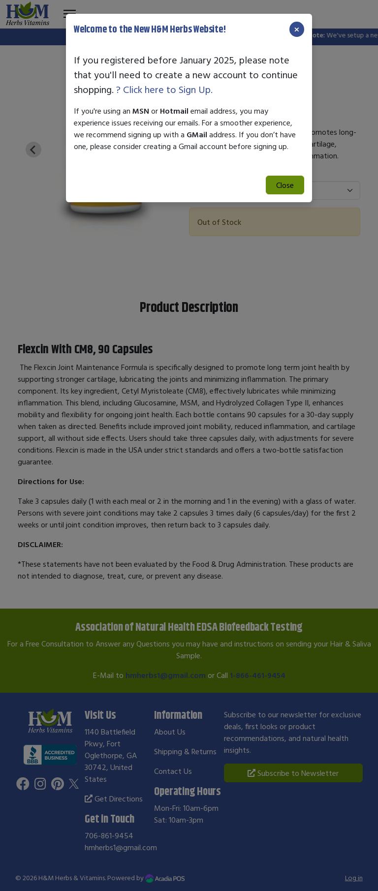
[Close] (296, 29)
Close (285, 185)
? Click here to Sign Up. (164, 89)
